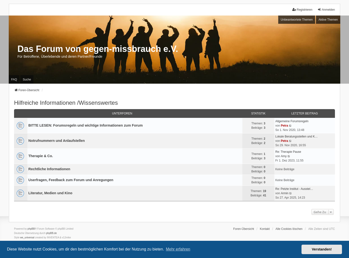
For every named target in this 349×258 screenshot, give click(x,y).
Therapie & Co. (40, 156)
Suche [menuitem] (27, 79)
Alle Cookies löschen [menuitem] (289, 229)
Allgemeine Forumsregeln (292, 121)
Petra (284, 125)
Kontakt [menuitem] (265, 229)
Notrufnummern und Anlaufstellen (56, 141)
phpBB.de (51, 233)
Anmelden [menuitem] (326, 9)
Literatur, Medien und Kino (50, 193)
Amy (284, 156)
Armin (284, 193)
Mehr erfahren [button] (178, 249)
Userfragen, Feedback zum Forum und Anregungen (70, 180)
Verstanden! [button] (322, 249)
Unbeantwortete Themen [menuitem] (297, 19)
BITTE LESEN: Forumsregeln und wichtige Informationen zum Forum (85, 125)
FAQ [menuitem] (14, 79)
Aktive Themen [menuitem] (328, 19)
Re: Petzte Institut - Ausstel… (294, 189)
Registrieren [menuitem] (302, 9)
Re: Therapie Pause (288, 151)
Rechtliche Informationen (49, 169)
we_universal (27, 237)
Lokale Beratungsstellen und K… (296, 136)
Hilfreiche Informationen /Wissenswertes (66, 102)
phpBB (31, 228)
